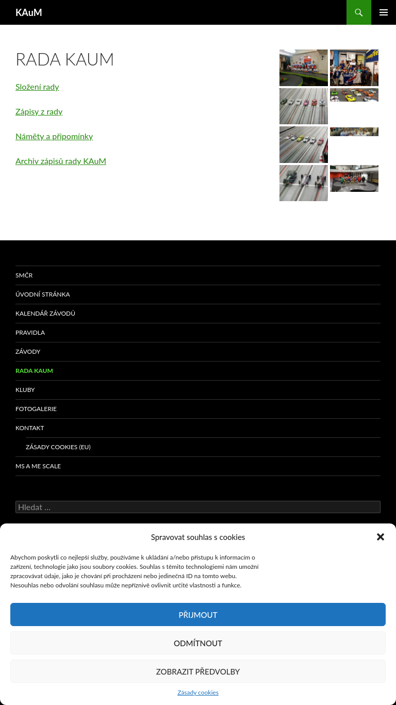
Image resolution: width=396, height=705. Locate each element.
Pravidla (30, 332)
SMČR (23, 275)
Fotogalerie (36, 409)
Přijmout (197, 614)
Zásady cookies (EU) (58, 447)
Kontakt (29, 428)
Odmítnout (198, 643)
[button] (380, 537)
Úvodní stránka (42, 294)
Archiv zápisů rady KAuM (60, 161)
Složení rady (37, 86)
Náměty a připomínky (54, 136)
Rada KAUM (34, 370)
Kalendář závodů (45, 313)
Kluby (25, 390)
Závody (27, 351)
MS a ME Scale (38, 466)
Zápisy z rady (38, 111)
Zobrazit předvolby (198, 671)
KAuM (28, 12)
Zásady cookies (198, 692)
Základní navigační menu (383, 12)
